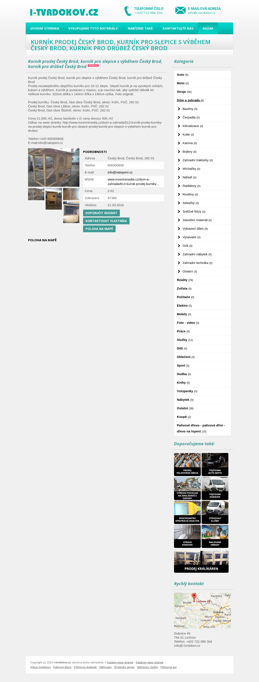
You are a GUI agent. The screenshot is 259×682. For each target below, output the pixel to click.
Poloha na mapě (99, 229)
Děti (182, 348)
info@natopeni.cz (120, 172)
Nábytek (185, 399)
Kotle (188, 134)
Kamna (190, 143)
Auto (182, 74)
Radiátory (192, 186)
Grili (187, 245)
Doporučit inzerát (101, 213)
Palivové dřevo (62, 667)
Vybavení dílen (195, 228)
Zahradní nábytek (197, 254)
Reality (185, 280)
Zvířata (184, 288)
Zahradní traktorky (198, 160)
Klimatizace (193, 126)
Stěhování (105, 667)
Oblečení (186, 357)
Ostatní (190, 271)
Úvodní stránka (44, 28)
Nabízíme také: (140, 28)
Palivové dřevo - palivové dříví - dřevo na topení (201, 428)
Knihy (183, 382)
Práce (183, 331)
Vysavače (192, 237)
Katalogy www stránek (149, 662)
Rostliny (190, 194)
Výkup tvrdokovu (40, 667)
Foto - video (188, 322)
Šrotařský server (124, 667)
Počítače (185, 297)
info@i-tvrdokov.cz (202, 12)
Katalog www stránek (120, 662)
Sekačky (191, 203)
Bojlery (189, 151)
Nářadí (189, 177)
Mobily (184, 314)
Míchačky (191, 168)
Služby (185, 340)
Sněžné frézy (194, 211)
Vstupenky (187, 391)
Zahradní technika (198, 263)
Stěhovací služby (147, 667)
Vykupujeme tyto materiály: (93, 28)
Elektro (184, 305)
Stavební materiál (197, 220)
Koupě (184, 417)
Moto (183, 83)
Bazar (208, 28)
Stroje (184, 91)
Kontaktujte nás (178, 28)
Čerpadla (191, 117)
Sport (183, 365)
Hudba (184, 374)
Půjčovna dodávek (85, 667)
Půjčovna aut (168, 667)
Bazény (190, 109)
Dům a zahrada (190, 100)
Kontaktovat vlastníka (106, 221)
